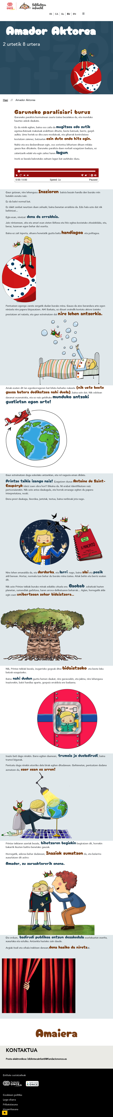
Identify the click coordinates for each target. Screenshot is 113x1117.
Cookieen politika (12, 1095)
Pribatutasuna (10, 1104)
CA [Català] (56, 14)
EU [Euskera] (68, 14)
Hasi (5, 100)
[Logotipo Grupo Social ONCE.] (32, 1083)
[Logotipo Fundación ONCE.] (12, 1083)
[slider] (19, 171)
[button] (17, 175)
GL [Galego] (62, 14)
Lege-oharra (9, 1099)
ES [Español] (50, 14)
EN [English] (74, 14)
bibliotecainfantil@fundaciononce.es (47, 1059)
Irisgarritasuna (10, 1109)
